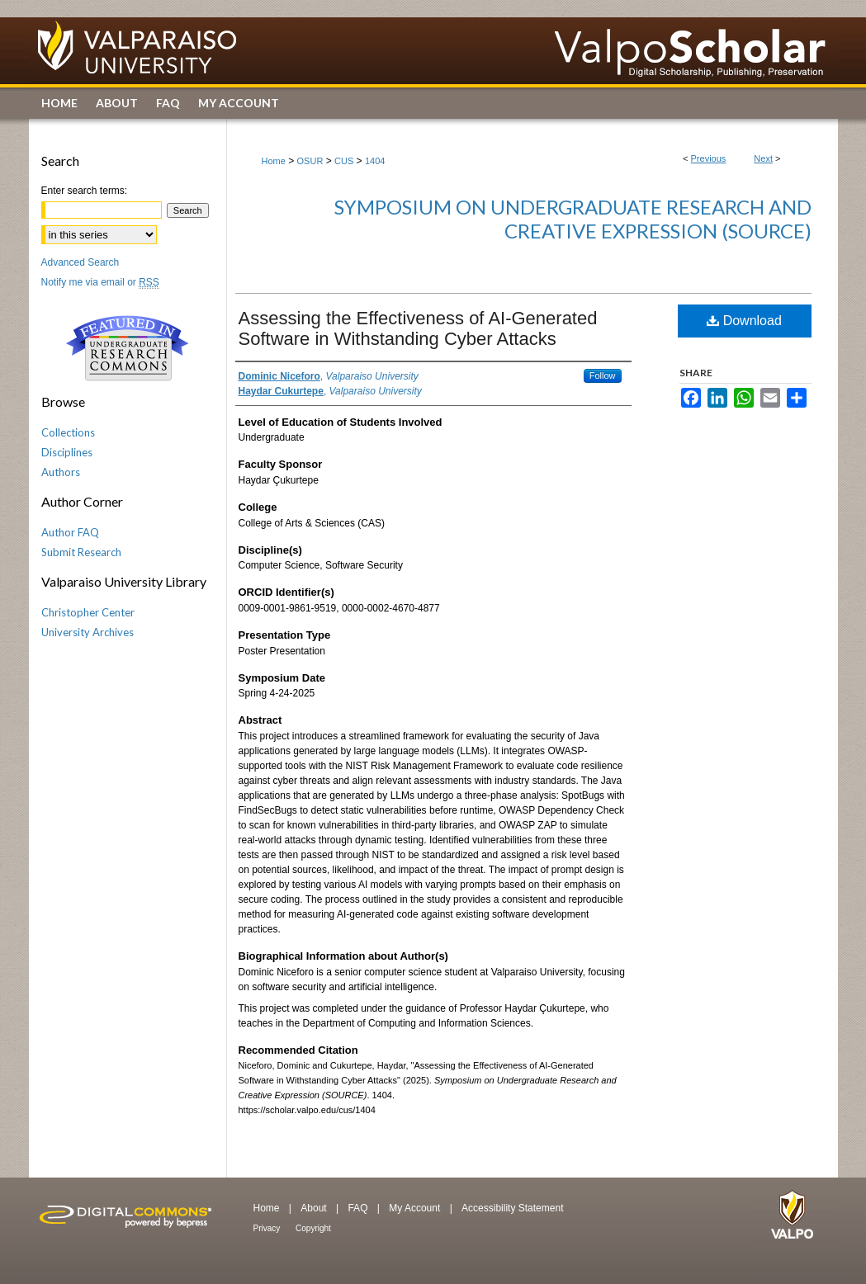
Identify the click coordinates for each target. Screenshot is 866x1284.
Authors (60, 472)
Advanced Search (80, 262)
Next (763, 158)
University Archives (87, 632)
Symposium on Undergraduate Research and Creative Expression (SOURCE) (573, 219)
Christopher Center (88, 612)
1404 (375, 161)
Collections (68, 432)
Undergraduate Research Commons (128, 348)
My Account (415, 1208)
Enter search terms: (84, 190)
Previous (708, 158)
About (314, 1208)
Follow (602, 375)
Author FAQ (70, 532)
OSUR (310, 161)
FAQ (359, 1208)
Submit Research (81, 552)
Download (744, 321)
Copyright (313, 1228)
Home (274, 161)
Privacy (268, 1228)
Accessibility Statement (512, 1208)
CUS (343, 161)
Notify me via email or (100, 282)
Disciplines (66, 452)
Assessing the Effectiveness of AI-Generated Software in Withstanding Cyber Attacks (418, 328)
